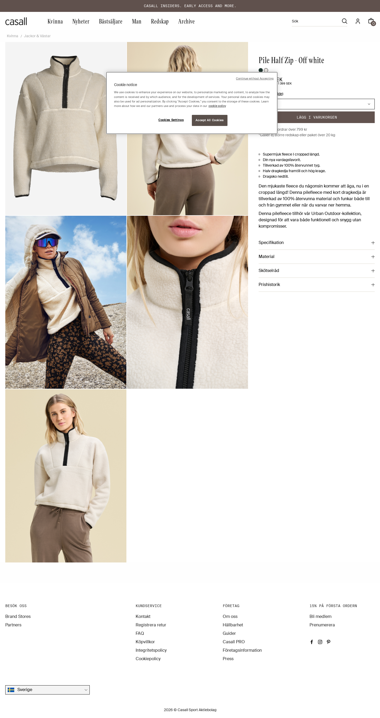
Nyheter (80, 21)
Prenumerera (322, 625)
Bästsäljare (110, 21)
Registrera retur (151, 625)
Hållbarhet (233, 625)
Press (228, 658)
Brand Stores (18, 616)
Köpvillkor (145, 642)
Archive (186, 21)
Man (136, 21)
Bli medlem (320, 616)
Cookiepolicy (148, 658)
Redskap (160, 21)
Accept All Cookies (210, 120)
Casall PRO (234, 642)
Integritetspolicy (151, 650)
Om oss (230, 616)
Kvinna (55, 21)
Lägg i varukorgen (317, 117)
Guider (229, 633)
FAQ (140, 633)
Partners (13, 625)
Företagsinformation (242, 650)
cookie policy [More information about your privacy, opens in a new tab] (217, 106)
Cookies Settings (171, 120)
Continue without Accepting (255, 78)
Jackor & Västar (37, 36)
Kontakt (143, 616)
